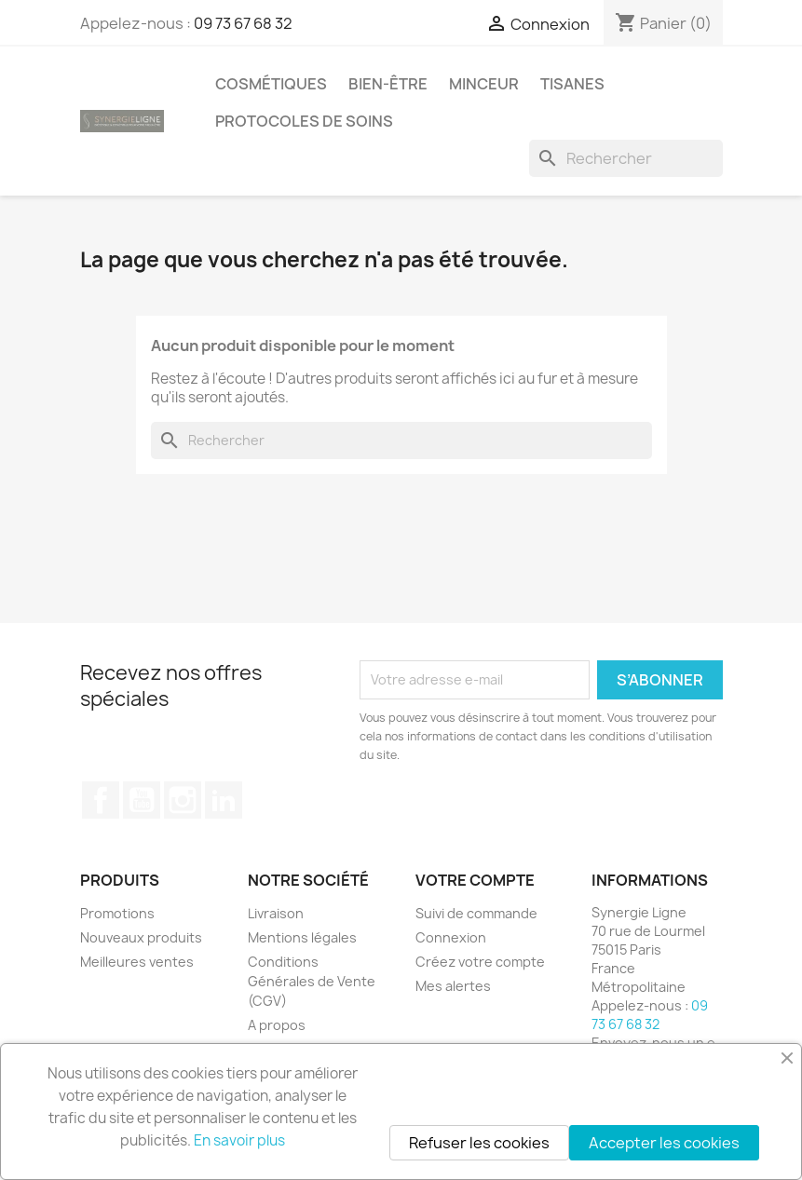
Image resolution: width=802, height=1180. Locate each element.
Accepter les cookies (664, 1143)
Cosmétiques (271, 84)
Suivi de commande (476, 913)
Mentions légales (302, 937)
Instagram (182, 800)
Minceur (484, 84)
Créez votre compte (480, 961)
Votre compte (475, 880)
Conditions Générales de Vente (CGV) (311, 981)
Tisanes (572, 84)
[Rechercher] (626, 158)
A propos (277, 1025)
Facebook (100, 800)
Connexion (450, 937)
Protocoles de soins (304, 121)
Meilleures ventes (137, 961)
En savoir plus (239, 1140)
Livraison (276, 913)
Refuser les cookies (479, 1143)
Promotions (117, 913)
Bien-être (388, 84)
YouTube (141, 800)
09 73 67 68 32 (243, 23)
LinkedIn (223, 800)
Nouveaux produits (141, 937)
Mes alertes (453, 986)
